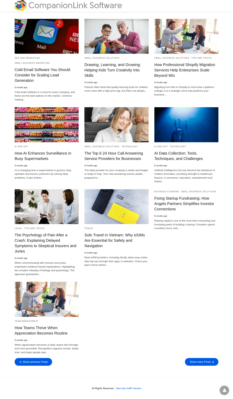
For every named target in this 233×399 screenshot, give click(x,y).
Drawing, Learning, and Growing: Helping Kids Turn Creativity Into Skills (112, 70)
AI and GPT (21, 146)
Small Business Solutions (101, 58)
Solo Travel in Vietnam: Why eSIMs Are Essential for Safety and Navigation (114, 240)
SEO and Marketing (27, 58)
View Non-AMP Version (128, 388)
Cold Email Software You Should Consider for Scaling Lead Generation (42, 75)
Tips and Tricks (201, 58)
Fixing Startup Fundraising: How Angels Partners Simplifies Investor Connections (184, 203)
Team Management (27, 321)
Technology (129, 146)
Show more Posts (200, 361)
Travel (88, 228)
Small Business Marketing (32, 63)
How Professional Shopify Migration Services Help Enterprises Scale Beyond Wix (184, 70)
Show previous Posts (35, 361)
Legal (18, 228)
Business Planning (166, 191)
